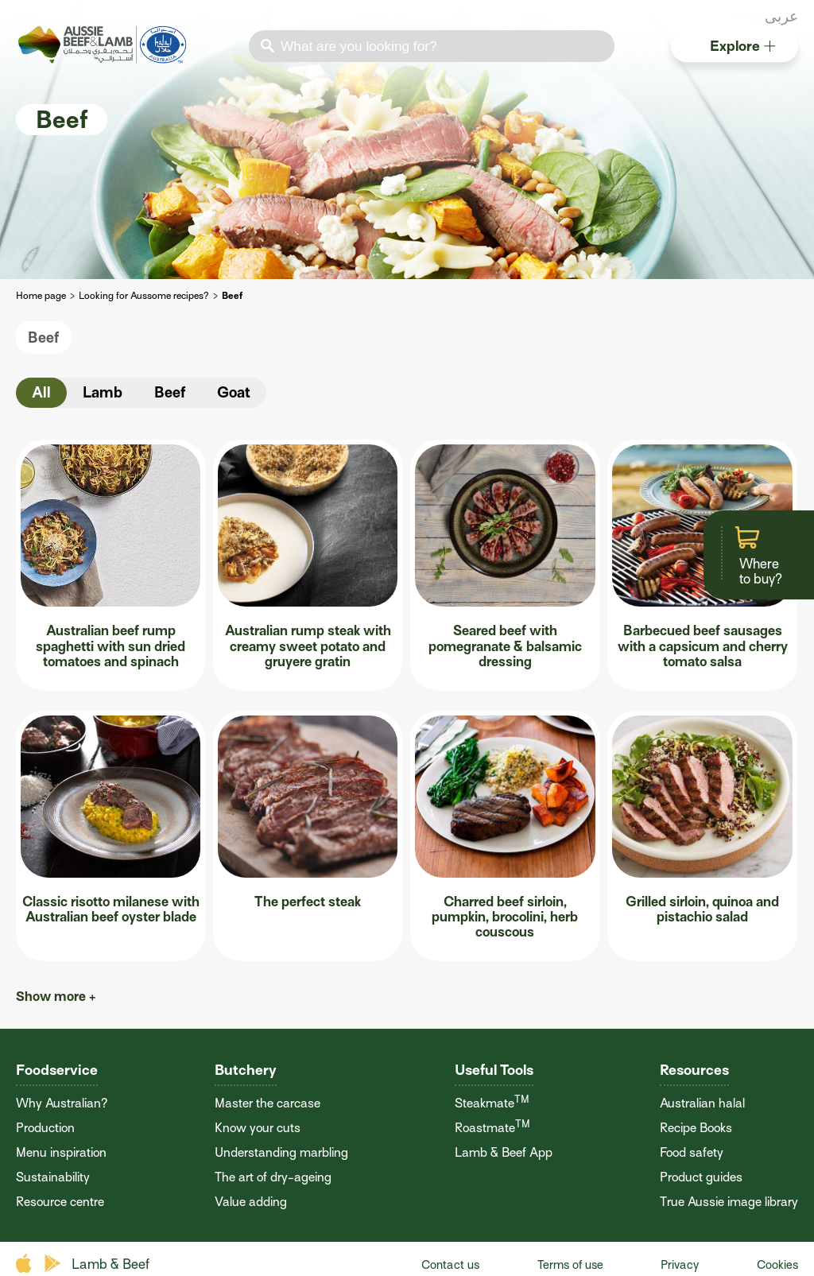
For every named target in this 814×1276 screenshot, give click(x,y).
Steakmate (492, 1103)
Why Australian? (61, 1103)
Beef (43, 337)
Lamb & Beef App (503, 1153)
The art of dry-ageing (273, 1177)
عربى (781, 16)
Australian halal (702, 1103)
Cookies (777, 1265)
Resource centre (60, 1202)
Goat (233, 392)
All (41, 392)
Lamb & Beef (110, 1264)
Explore (743, 45)
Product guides (701, 1177)
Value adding (251, 1202)
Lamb (102, 392)
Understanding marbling (281, 1153)
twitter (730, 18)
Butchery (246, 1069)
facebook (710, 18)
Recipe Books (696, 1128)
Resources (694, 1069)
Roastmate (492, 1128)
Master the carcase (267, 1103)
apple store (26, 1264)
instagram (751, 18)
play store (54, 1264)
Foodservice (57, 1069)
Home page (41, 295)
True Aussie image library (729, 1202)
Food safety (691, 1153)
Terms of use (570, 1265)
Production (45, 1128)
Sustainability (53, 1177)
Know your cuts (257, 1128)
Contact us (450, 1265)
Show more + (56, 996)
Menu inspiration (61, 1153)
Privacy (680, 1265)
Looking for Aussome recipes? (144, 295)
